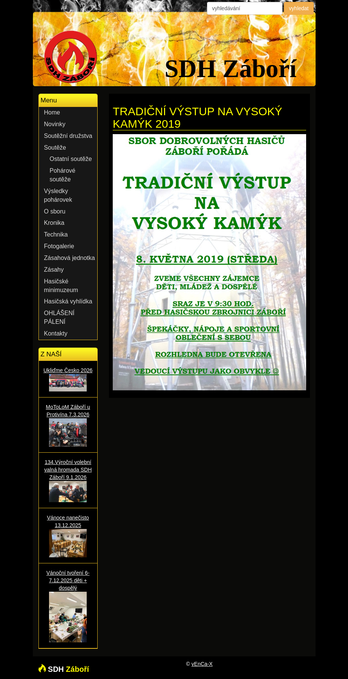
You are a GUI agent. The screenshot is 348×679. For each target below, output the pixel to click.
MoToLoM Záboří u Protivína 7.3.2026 (68, 425)
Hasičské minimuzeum (61, 285)
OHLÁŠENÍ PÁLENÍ (59, 317)
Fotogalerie (59, 246)
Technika (56, 234)
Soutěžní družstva (68, 136)
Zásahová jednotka (69, 258)
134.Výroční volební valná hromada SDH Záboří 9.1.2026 (68, 480)
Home (52, 112)
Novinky (55, 124)
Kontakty (55, 333)
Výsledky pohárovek (58, 195)
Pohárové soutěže (63, 175)
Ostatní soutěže (71, 159)
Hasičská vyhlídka (68, 301)
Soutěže (55, 147)
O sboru (55, 211)
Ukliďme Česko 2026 (68, 379)
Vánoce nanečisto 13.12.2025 (68, 536)
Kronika (54, 223)
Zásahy (54, 269)
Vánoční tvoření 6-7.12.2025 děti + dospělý (68, 606)
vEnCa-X (202, 664)
